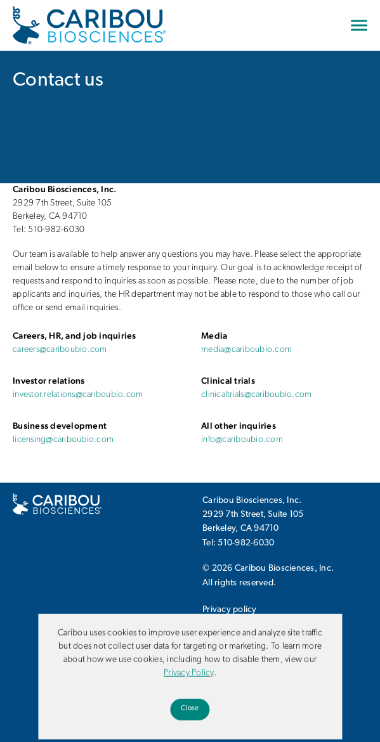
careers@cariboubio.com (60, 350)
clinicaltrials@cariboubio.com (256, 395)
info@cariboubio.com (242, 440)
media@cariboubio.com (246, 350)
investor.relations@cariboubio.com (78, 395)
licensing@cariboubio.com (63, 440)
